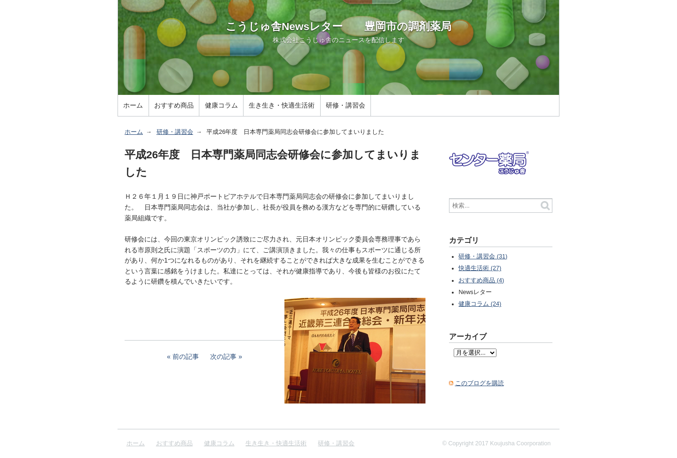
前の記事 (186, 356)
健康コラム (221, 105)
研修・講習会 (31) (482, 256)
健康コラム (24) (479, 304)
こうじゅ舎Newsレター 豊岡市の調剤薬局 (338, 26)
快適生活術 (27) (479, 268)
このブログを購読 (479, 383)
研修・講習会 (345, 105)
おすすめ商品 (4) (481, 280)
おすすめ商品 (174, 105)
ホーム (133, 105)
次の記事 (223, 356)
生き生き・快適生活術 (282, 105)
